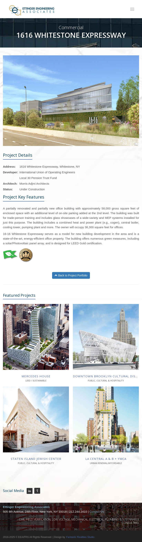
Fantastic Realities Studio (80, 537)
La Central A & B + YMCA (105, 459)
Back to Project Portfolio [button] (71, 275)
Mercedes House (36, 376)
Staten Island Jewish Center (36, 459)
